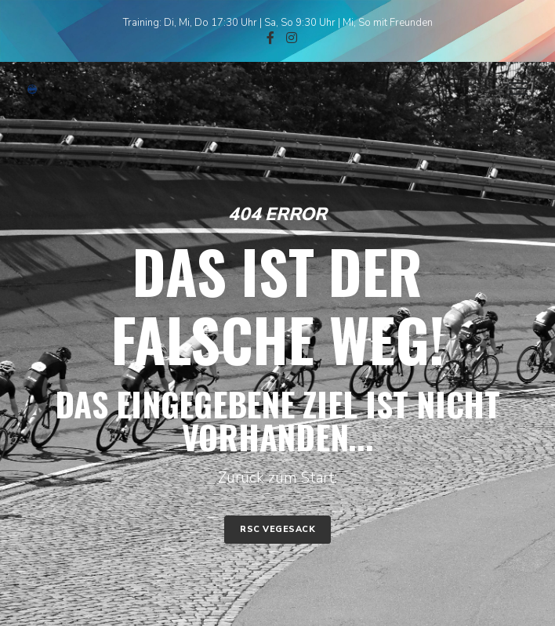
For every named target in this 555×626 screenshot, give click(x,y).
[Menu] (511, 89)
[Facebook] (270, 37)
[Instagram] (291, 37)
